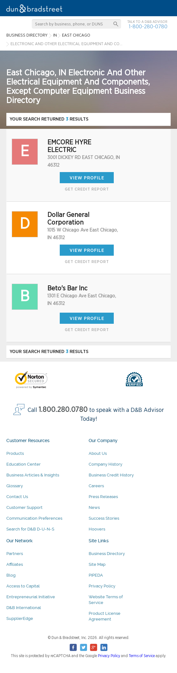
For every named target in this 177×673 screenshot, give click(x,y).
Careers (96, 485)
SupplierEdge (19, 618)
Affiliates (14, 564)
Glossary (14, 485)
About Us (98, 453)
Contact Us (17, 496)
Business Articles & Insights (32, 475)
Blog (11, 575)
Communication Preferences (34, 518)
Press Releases (103, 496)
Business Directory (107, 553)
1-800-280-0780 (148, 26)
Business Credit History (111, 475)
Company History (105, 464)
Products (15, 453)
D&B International (23, 607)
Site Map (97, 564)
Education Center (23, 464)
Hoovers (97, 529)
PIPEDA (96, 575)
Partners (14, 553)
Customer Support (24, 507)
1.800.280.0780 (63, 409)
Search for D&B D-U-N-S (30, 529)
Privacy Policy (102, 586)
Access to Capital (23, 586)
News (94, 507)
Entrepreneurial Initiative (30, 596)
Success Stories (104, 518)
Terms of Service (142, 656)
